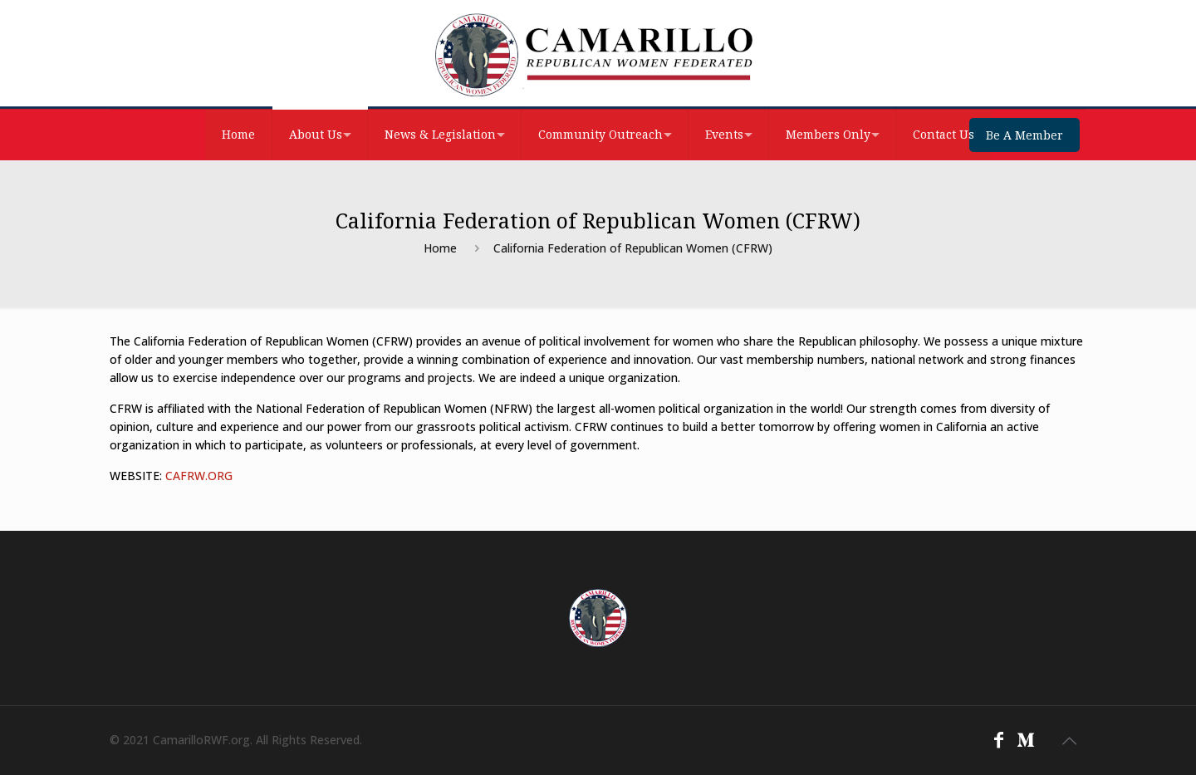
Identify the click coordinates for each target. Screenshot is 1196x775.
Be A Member (1024, 135)
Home (440, 248)
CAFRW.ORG (199, 475)
